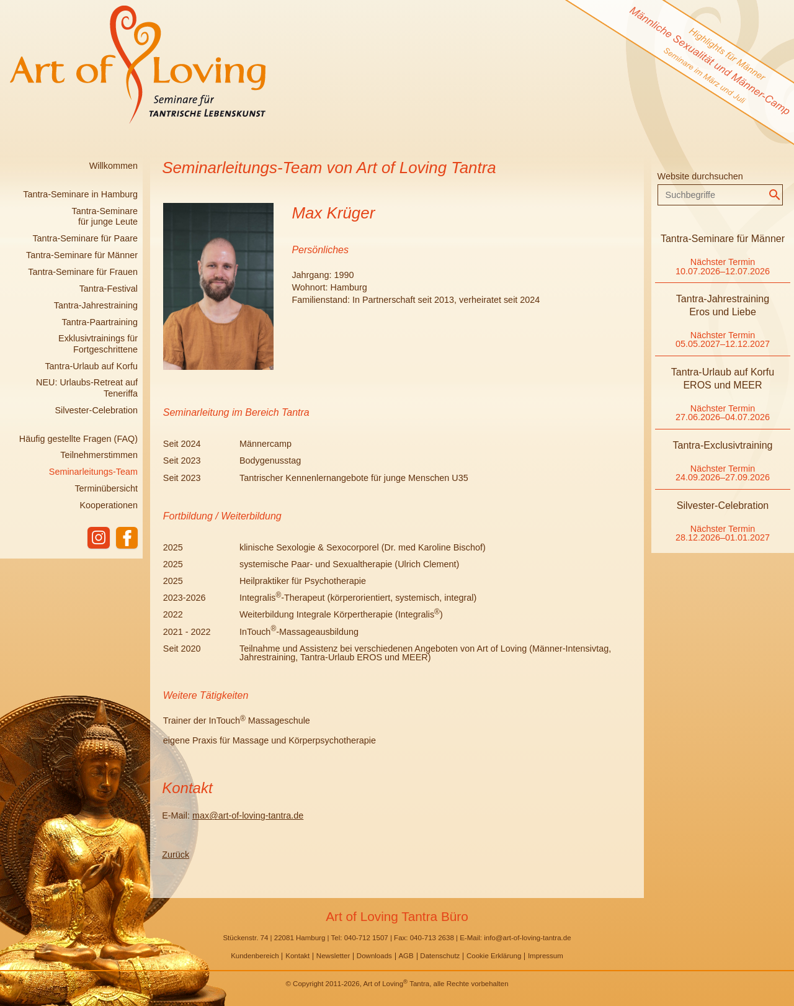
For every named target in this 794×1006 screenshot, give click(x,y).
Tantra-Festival (108, 289)
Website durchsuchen (700, 176)
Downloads (374, 955)
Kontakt (297, 955)
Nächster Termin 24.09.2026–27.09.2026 (723, 473)
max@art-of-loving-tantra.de (247, 815)
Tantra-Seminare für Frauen (83, 272)
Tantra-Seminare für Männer (82, 255)
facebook (126, 538)
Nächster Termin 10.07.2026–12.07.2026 (723, 266)
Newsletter (333, 955)
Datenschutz (440, 955)
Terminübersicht (106, 488)
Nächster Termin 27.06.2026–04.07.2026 (723, 412)
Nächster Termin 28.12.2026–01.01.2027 (723, 533)
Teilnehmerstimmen (99, 455)
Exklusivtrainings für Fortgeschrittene (98, 343)
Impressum (545, 955)
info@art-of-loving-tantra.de (527, 937)
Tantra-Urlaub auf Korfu (91, 366)
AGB (405, 955)
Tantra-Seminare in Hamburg (80, 194)
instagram (98, 538)
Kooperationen (108, 505)
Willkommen (113, 166)
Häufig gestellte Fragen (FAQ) (78, 439)
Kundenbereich (255, 955)
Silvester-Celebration (96, 410)
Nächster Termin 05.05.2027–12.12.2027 (723, 339)
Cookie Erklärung (493, 955)
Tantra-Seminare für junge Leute (105, 216)
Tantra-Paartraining (100, 322)
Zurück (175, 855)
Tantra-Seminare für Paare (85, 238)
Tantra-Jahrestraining (96, 305)
